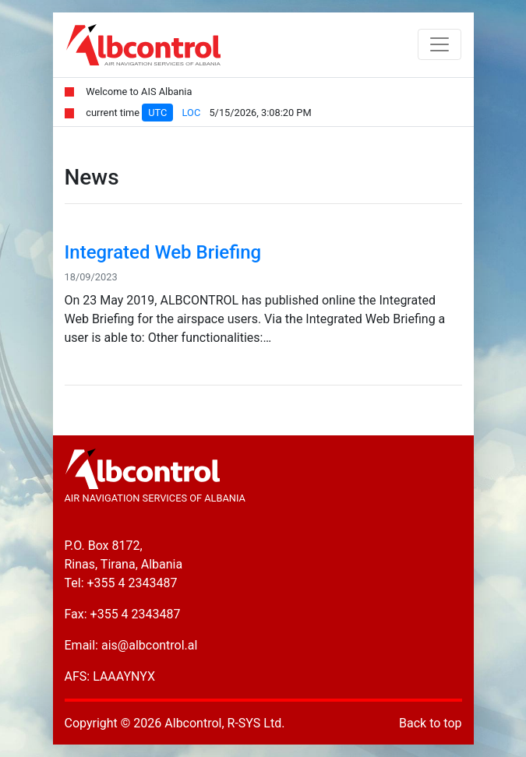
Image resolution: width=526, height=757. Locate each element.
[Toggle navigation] (439, 44)
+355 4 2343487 (132, 583)
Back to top (430, 723)
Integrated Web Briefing (163, 252)
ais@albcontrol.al (149, 645)
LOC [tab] (191, 112)
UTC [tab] (157, 112)
